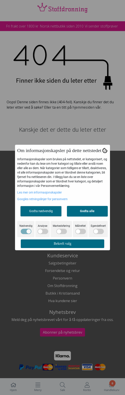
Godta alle (87, 211)
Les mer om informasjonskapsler (39, 192)
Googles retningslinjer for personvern (42, 199)
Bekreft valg (62, 243)
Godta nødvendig (41, 211)
